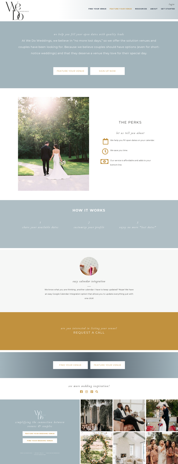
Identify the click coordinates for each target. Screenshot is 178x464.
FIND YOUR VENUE (97, 9)
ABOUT (154, 9)
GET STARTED (168, 9)
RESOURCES (141, 9)
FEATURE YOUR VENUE (121, 9)
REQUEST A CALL (89, 332)
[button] (70, 71)
